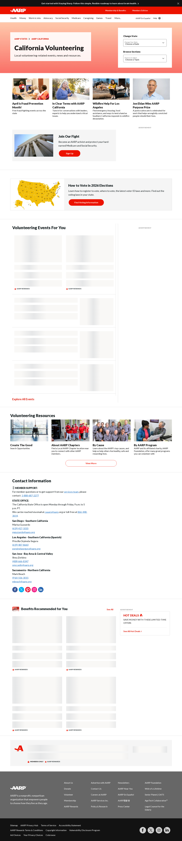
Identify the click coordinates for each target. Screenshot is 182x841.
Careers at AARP (99, 794)
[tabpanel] (154, 18)
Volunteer (68, 794)
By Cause (98, 445)
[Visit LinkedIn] (167, 830)
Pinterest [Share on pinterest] (28, 589)
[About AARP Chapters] (70, 437)
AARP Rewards (71, 806)
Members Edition (140, 10)
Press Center (124, 806)
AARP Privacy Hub (29, 825)
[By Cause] (112, 437)
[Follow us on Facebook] (143, 830)
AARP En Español (143, 18)
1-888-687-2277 (30, 495)
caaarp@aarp (52, 511)
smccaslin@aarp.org (22, 565)
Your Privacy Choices (33, 835)
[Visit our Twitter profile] (151, 830)
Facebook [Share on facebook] (15, 589)
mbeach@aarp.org (22, 581)
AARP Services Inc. (99, 800)
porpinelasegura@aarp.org (26, 548)
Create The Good (21, 445)
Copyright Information (56, 830)
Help (155, 18)
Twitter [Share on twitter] (21, 589)
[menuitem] (13, 19)
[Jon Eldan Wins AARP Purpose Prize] (151, 97)
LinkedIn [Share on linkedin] (41, 589)
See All (110, 609)
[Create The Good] (29, 434)
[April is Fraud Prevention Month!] (30, 96)
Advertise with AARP (100, 782)
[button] (162, 13)
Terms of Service (48, 825)
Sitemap (14, 825)
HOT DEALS (131, 615)
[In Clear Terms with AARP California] (70, 97)
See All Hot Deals (131, 631)
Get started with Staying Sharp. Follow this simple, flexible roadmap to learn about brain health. (89, 3)
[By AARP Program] (153, 437)
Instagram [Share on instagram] (34, 589)
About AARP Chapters (65, 445)
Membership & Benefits (115, 10)
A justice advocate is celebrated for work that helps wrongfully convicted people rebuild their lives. (150, 113)
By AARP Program (145, 445)
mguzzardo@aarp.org (23, 532)
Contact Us (96, 788)
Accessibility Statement (70, 825)
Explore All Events (23, 399)
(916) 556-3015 (20, 577)
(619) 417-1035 (20, 528)
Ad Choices (15, 835)
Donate (67, 788)
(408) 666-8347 (20, 561)
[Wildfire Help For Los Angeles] (111, 99)
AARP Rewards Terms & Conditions (26, 830)
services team (71, 491)
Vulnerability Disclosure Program (84, 830)
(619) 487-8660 (20, 544)
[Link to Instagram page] (159, 830)
